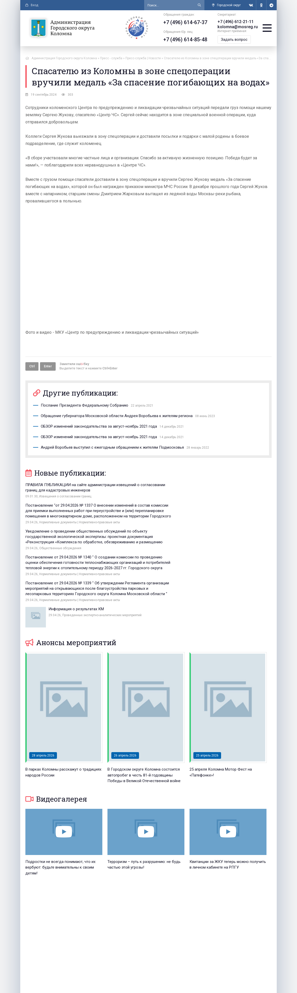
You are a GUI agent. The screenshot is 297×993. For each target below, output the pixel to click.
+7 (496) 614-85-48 (184, 39)
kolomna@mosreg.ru (236, 26)
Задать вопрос (232, 39)
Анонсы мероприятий (70, 570)
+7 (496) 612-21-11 (234, 21)
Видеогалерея (56, 727)
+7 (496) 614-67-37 (184, 22)
